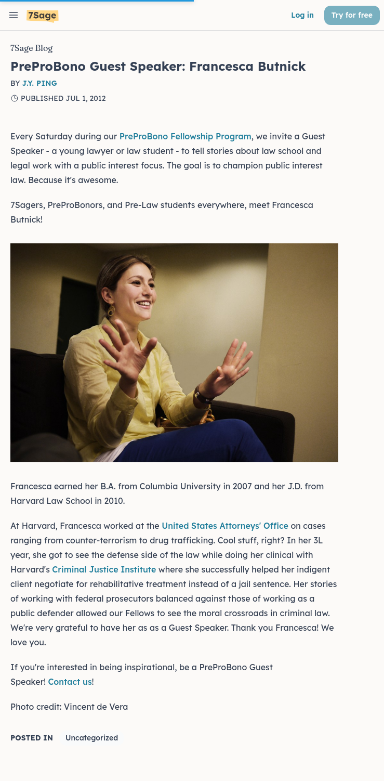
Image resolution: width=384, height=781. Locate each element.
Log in (302, 15)
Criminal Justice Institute (104, 569)
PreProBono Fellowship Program (185, 136)
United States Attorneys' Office (225, 525)
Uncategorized (91, 738)
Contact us (69, 681)
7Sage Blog (31, 48)
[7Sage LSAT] (42, 16)
